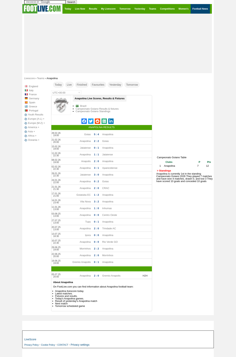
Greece (33, 106)
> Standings (164, 170)
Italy (31, 90)
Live (69, 84)
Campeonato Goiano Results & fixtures (97, 108)
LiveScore (30, 339)
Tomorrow (132, 84)
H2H (145, 275)
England (33, 86)
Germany (34, 98)
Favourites (98, 84)
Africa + (30, 135)
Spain (32, 102)
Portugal (33, 110)
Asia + (29, 131)
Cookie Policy (48, 345)
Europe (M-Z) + (34, 123)
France (33, 94)
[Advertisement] (118, 43)
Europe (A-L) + (34, 118)
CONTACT (62, 345)
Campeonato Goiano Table (171, 157)
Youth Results (33, 114)
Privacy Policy (31, 345)
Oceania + (31, 140)
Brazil (83, 105)
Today (58, 84)
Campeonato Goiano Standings (93, 111)
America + (31, 127)
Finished (82, 84)
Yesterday (115, 84)
